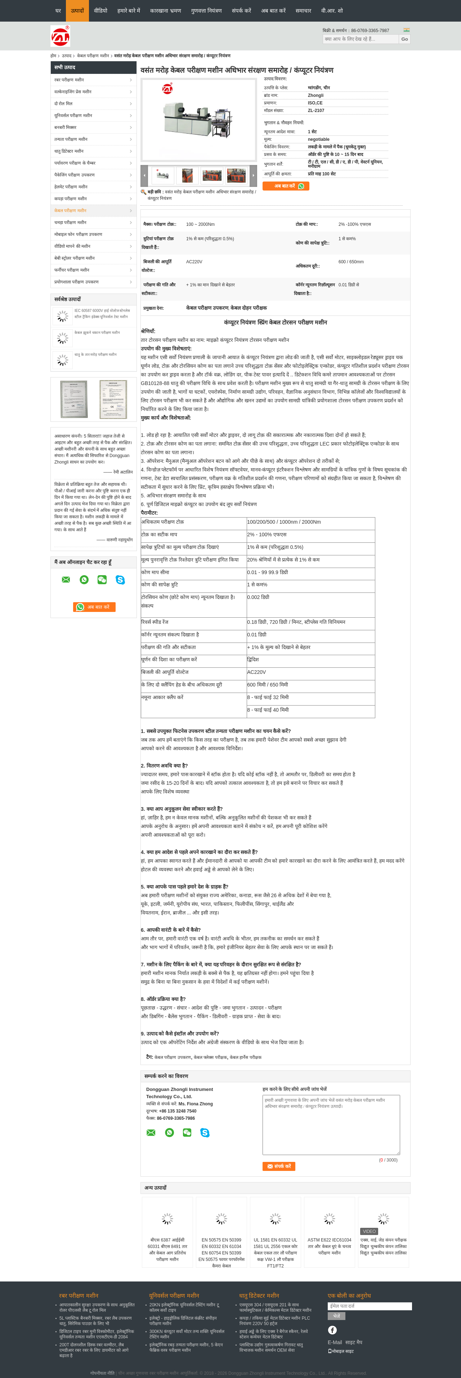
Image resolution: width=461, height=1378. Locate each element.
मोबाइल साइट (341, 1351)
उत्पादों (77, 11)
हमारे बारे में (128, 11)
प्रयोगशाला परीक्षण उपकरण (76, 282)
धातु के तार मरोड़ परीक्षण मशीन (96, 355)
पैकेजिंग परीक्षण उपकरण (74, 175)
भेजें (336, 1316)
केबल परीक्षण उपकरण (173, 1057)
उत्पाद (66, 55)
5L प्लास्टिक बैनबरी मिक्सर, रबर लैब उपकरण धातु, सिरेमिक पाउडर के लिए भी (95, 1321)
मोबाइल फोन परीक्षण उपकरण (78, 234)
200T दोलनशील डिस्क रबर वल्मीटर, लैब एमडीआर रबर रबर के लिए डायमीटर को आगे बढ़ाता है (94, 1350)
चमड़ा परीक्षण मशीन (70, 222)
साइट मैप (353, 1342)
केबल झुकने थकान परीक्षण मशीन (97, 333)
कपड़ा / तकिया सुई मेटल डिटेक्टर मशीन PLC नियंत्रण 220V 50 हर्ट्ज (275, 1321)
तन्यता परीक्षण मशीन (71, 139)
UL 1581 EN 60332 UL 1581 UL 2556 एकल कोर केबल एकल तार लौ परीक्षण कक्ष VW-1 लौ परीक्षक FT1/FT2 (276, 1253)
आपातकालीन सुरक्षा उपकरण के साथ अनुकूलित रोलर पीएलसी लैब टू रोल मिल (97, 1307)
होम (53, 55)
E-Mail (335, 1342)
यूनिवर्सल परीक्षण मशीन (73, 115)
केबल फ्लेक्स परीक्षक (210, 1057)
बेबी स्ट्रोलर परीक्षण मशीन (74, 258)
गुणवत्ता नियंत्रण (206, 11)
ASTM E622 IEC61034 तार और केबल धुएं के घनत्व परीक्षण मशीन (329, 1247)
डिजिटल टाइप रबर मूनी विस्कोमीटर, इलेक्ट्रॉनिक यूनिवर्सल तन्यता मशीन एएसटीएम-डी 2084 (96, 1334)
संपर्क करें (241, 11)
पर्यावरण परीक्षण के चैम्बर (74, 163)
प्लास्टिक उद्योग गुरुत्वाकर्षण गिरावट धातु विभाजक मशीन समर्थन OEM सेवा (271, 1347)
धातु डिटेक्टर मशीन (69, 151)
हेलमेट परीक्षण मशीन (71, 186)
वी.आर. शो (332, 11)
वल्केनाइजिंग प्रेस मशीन (72, 91)
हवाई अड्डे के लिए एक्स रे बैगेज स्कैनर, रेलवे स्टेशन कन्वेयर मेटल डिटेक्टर (274, 1334)
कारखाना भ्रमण (165, 11)
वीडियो (100, 11)
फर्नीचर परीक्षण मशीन (71, 270)
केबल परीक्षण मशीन (93, 55)
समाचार (303, 11)
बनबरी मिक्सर (65, 127)
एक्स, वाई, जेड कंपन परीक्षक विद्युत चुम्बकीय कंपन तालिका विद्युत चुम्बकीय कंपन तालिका (383, 1247)
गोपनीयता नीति (102, 1373)
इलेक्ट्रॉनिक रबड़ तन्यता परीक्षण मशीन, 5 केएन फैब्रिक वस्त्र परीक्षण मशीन (186, 1347)
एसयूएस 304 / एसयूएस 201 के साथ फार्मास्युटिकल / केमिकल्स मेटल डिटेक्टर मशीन (276, 1307)
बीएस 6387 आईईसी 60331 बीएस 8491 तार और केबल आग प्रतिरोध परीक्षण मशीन (167, 1250)
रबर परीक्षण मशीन (69, 79)
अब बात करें (273, 10)
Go (404, 39)
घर (58, 11)
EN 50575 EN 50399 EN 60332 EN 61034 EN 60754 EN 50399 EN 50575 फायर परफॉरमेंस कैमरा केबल (221, 1253)
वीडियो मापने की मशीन (72, 246)
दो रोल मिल (63, 103)
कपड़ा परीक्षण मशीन (70, 198)
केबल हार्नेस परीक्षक (245, 1057)
